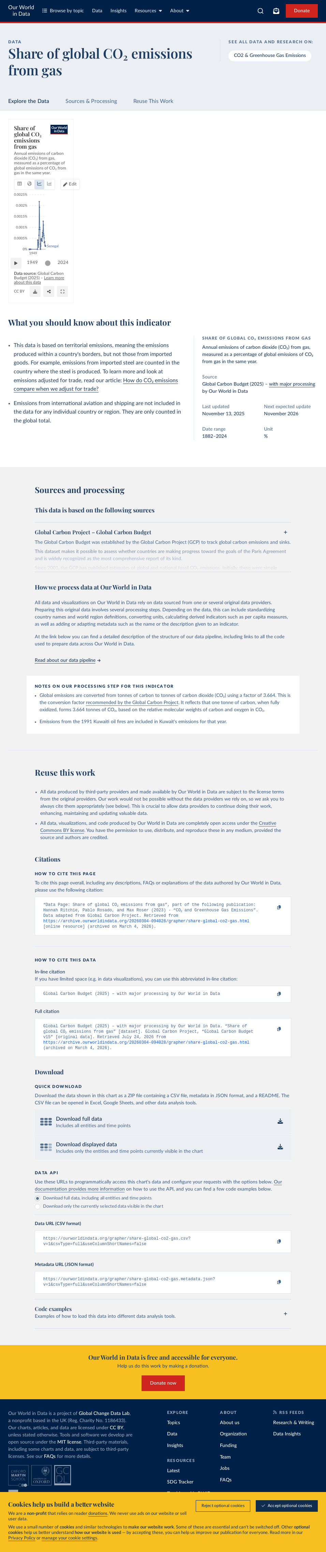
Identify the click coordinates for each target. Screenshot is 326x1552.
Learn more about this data (126, 288)
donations (97, 1514)
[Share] (249, 291)
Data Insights (287, 1444)
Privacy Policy (21, 1538)
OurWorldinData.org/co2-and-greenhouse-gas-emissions (64, 295)
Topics (173, 1433)
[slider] (51, 275)
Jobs (224, 1478)
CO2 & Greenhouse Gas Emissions (270, 55)
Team (225, 1467)
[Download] (215, 291)
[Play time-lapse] (19, 274)
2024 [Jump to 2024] (303, 274)
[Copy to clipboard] (272, 907)
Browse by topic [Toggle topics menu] (63, 10)
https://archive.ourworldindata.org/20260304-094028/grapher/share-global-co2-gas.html (146, 924)
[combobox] (260, 10)
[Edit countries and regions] (281, 161)
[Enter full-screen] (288, 291)
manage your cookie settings (69, 1538)
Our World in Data (21, 11)
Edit (283, 161)
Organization (233, 1444)
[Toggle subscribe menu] (276, 11)
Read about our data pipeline (67, 660)
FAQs (50, 1466)
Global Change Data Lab (104, 1423)
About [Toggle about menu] (179, 10)
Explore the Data (28, 101)
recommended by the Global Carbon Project (132, 702)
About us (229, 1433)
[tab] (29, 161)
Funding (228, 1455)
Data (97, 11)
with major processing (292, 384)
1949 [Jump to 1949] (35, 274)
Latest (173, 1480)
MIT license (69, 1452)
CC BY (124, 295)
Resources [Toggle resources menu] (148, 10)
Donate (302, 11)
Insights (118, 11)
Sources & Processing (91, 101)
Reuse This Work (153, 101)
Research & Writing (293, 1433)
